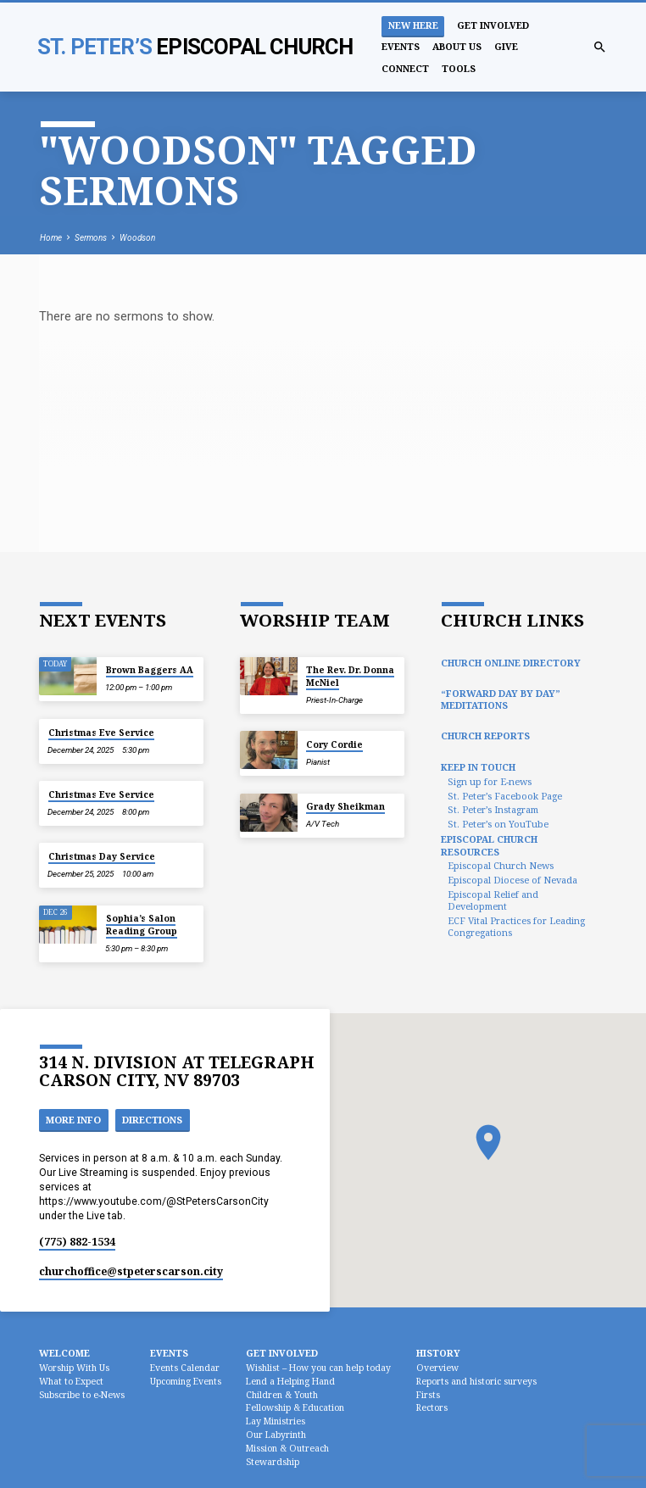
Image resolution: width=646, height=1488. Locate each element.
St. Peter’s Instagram (493, 809)
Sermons (91, 237)
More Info (73, 1119)
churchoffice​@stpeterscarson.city (131, 1271)
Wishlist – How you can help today (318, 1368)
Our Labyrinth (276, 1435)
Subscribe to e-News (82, 1395)
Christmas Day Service (101, 856)
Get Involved (493, 25)
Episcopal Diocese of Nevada (512, 879)
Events (400, 46)
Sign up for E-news (490, 781)
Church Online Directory (511, 662)
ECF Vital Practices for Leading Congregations (516, 926)
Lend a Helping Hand (290, 1381)
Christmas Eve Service (101, 732)
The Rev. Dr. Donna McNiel (350, 676)
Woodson (137, 237)
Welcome (64, 1352)
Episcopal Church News (501, 865)
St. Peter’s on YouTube (498, 823)
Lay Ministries (275, 1421)
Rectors (432, 1407)
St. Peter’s (195, 46)
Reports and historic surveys (476, 1381)
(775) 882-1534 (77, 1241)
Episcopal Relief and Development (493, 900)
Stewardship (272, 1462)
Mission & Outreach (287, 1448)
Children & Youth (282, 1395)
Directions (152, 1119)
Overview (437, 1368)
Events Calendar (185, 1368)
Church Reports (485, 735)
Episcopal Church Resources (489, 845)
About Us (457, 46)
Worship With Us (74, 1368)
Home (51, 237)
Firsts (428, 1395)
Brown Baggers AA (149, 670)
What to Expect (71, 1381)
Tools (459, 68)
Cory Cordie (334, 744)
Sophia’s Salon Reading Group (141, 924)
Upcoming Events (185, 1381)
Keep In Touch (478, 767)
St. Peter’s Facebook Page (505, 795)
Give (506, 46)
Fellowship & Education (295, 1407)
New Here (413, 25)
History (438, 1352)
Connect (405, 68)
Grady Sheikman (345, 806)
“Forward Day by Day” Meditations (500, 699)
